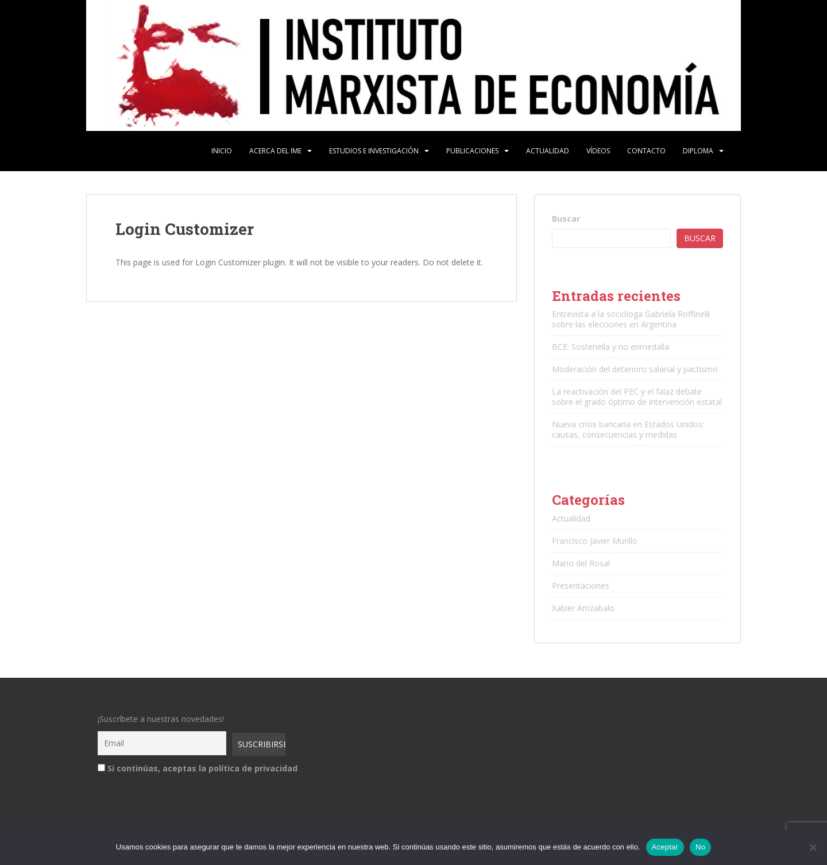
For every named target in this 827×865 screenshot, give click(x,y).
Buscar (566, 218)
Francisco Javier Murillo (594, 540)
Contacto (646, 151)
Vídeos (598, 151)
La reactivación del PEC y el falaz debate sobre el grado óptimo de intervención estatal (637, 396)
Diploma (698, 151)
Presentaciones (580, 585)
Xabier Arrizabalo (583, 608)
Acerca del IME (275, 151)
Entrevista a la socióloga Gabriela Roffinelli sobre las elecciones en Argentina (631, 319)
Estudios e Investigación (374, 151)
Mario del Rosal (581, 563)
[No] (812, 847)
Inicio (221, 151)
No (700, 847)
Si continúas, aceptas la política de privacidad (189, 768)
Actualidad (547, 151)
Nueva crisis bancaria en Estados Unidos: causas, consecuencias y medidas (628, 429)
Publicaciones (472, 151)
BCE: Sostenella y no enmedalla (610, 346)
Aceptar (665, 847)
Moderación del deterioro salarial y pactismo (635, 369)
